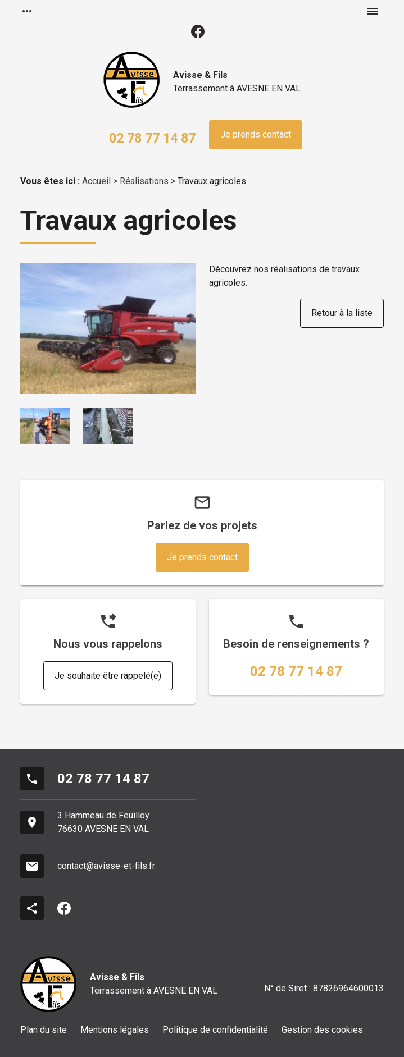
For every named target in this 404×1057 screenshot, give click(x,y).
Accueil (96, 181)
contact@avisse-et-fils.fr (106, 866)
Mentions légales (114, 1029)
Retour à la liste (342, 313)
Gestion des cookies (322, 1029)
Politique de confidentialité (215, 1029)
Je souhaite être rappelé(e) (108, 675)
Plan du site (43, 1029)
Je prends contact (255, 134)
